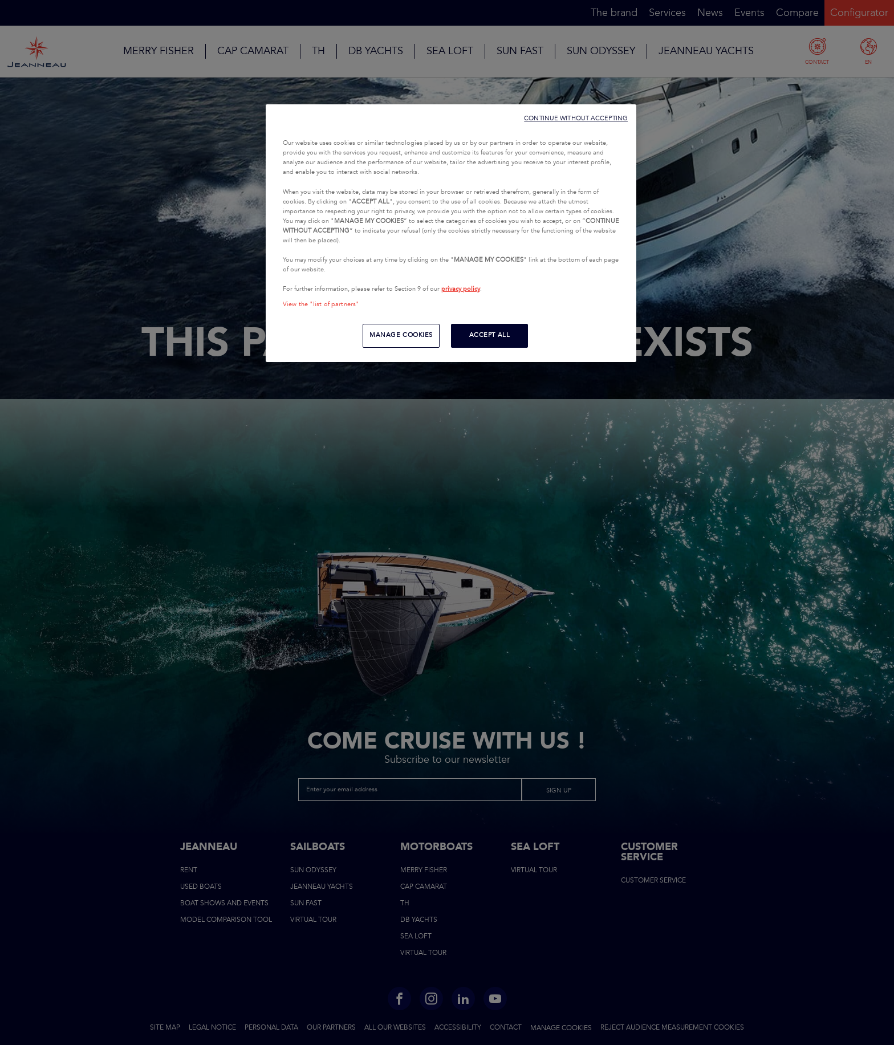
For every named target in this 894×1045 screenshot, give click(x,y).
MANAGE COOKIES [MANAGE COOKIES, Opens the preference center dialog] (401, 335)
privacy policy (460, 289)
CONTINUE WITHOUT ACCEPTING (576, 118)
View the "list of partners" (321, 304)
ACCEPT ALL (489, 335)
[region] (451, 233)
